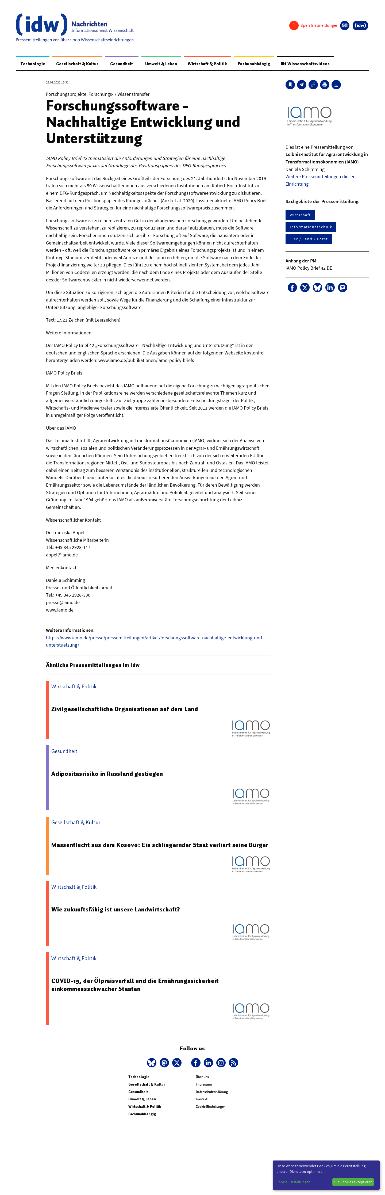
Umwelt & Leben (160, 64)
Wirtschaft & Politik (206, 64)
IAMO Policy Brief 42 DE (309, 268)
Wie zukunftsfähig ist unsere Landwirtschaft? (115, 909)
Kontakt (201, 1099)
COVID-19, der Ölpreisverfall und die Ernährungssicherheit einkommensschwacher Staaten (135, 985)
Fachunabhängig (253, 64)
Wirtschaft (300, 215)
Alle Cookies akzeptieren (352, 1181)
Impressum (204, 1084)
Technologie (32, 64)
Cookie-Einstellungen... (294, 1181)
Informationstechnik (311, 227)
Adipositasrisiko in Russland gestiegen (107, 773)
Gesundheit (121, 64)
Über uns (202, 1077)
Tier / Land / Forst (309, 239)
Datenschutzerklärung (212, 1092)
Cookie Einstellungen (210, 1107)
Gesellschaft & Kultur (77, 64)
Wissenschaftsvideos (305, 64)
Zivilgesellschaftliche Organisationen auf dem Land (124, 709)
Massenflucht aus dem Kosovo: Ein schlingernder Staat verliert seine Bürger (159, 845)
